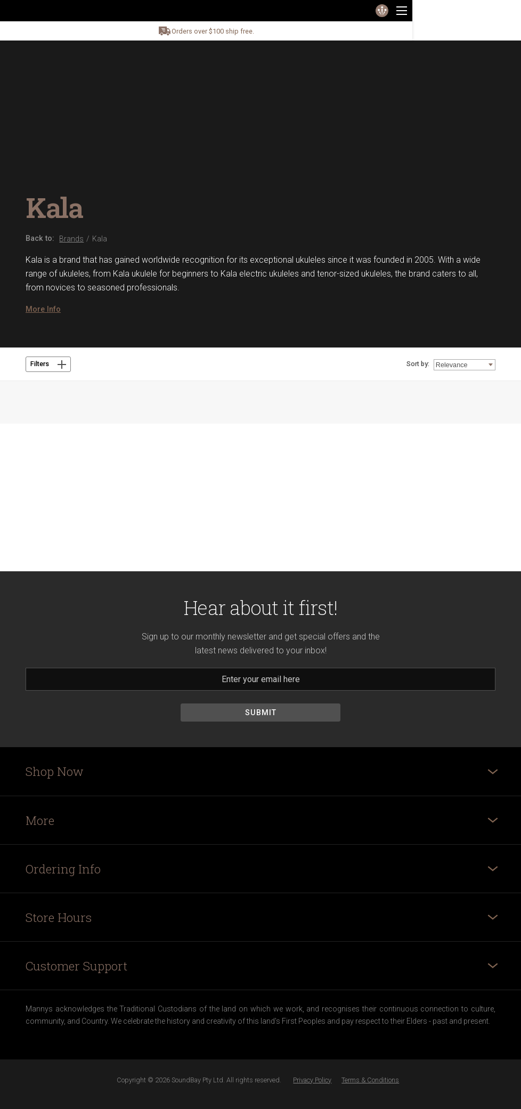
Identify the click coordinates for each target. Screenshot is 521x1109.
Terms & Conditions (370, 1080)
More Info (43, 309)
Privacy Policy (312, 1080)
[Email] (260, 679)
